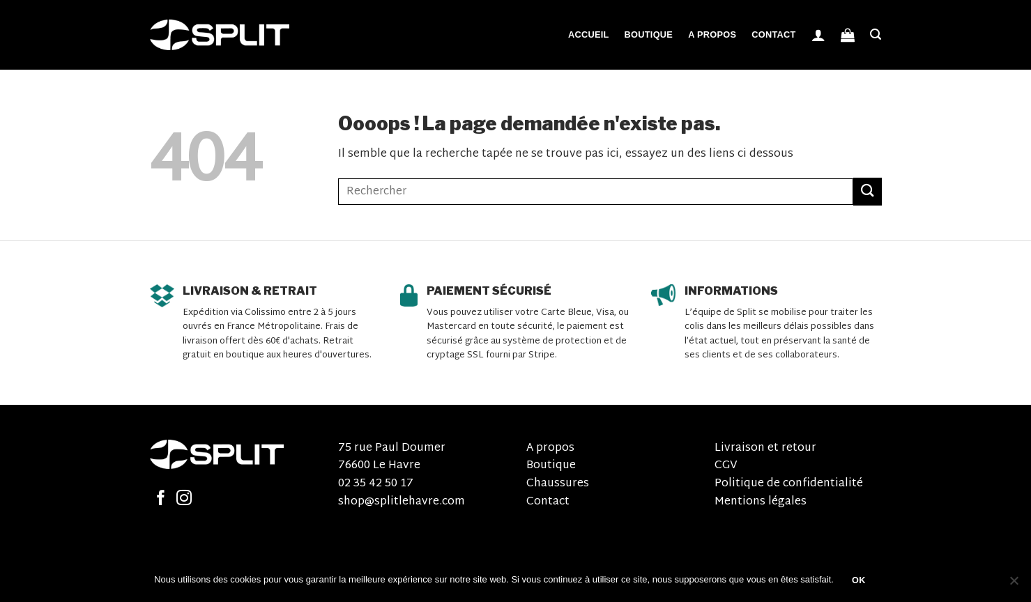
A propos (712, 34)
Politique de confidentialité (789, 484)
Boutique (649, 34)
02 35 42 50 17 (375, 484)
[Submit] (867, 191)
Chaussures (557, 484)
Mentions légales (761, 502)
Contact (773, 34)
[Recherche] (875, 34)
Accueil (588, 34)
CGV (726, 466)
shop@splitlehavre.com (401, 502)
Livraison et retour (765, 448)
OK (859, 580)
